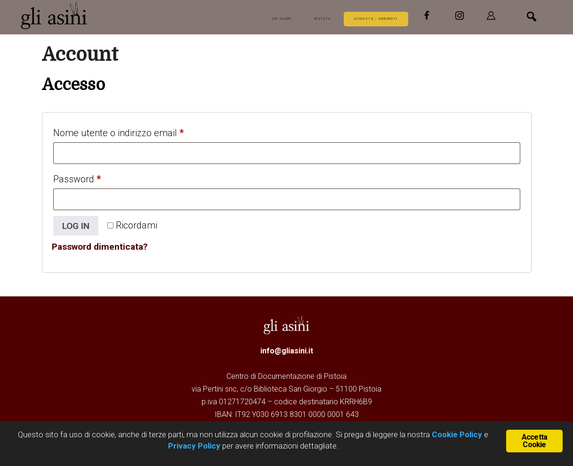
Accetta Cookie (534, 440)
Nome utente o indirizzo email (136, 131)
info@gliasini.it (286, 351)
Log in (77, 226)
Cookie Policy (456, 434)
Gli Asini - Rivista (56, 15)
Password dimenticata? (103, 247)
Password (95, 177)
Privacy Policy (194, 445)
